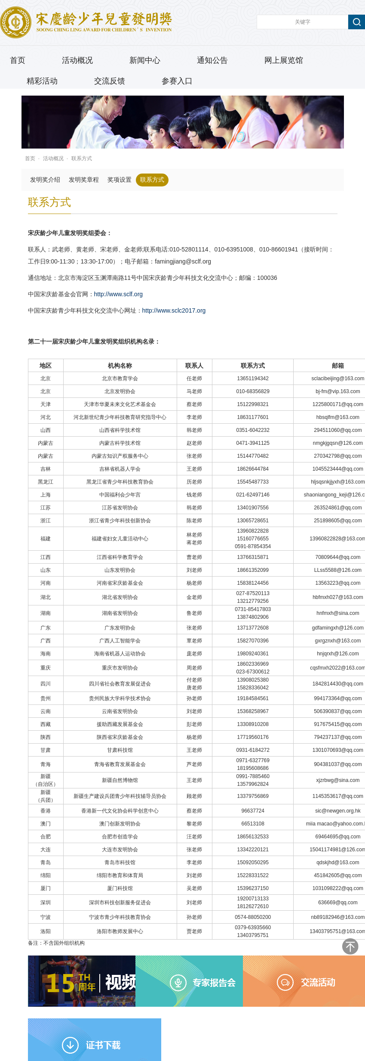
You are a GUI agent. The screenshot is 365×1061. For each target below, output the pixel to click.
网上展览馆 (283, 60)
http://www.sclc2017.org (174, 310)
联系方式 (81, 158)
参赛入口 (177, 81)
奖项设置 (119, 180)
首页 (17, 60)
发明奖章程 (84, 180)
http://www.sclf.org (118, 294)
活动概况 (77, 60)
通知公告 (212, 60)
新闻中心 (144, 60)
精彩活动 (42, 81)
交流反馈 (109, 81)
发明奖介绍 (45, 180)
